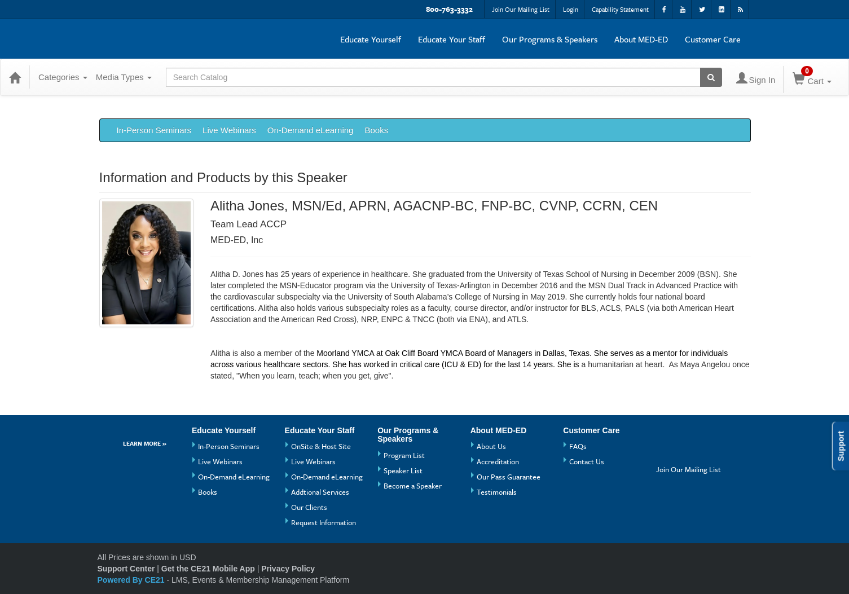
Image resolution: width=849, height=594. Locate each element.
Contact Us (586, 461)
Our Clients (309, 507)
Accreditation (498, 461)
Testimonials (497, 492)
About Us (491, 446)
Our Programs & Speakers (549, 39)
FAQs (578, 446)
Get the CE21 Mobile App (208, 568)
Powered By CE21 (132, 579)
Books (376, 130)
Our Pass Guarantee (508, 476)
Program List (404, 455)
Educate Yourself (370, 39)
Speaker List (403, 470)
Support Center (126, 568)
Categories (62, 77)
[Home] (15, 77)
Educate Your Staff (451, 39)
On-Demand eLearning (310, 130)
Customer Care (713, 39)
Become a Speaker (413, 485)
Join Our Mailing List (520, 9)
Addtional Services (320, 492)
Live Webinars (229, 130)
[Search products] (711, 77)
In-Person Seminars (154, 130)
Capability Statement (620, 9)
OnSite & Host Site (321, 446)
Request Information (323, 522)
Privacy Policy (288, 568)
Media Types (124, 77)
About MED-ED (641, 39)
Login (570, 9)
